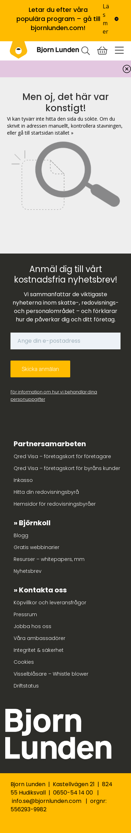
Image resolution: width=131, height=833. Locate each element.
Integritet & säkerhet (39, 650)
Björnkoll (35, 523)
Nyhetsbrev (28, 571)
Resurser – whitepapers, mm (49, 559)
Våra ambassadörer (39, 638)
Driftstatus (26, 685)
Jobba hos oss (32, 626)
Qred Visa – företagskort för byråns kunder (67, 468)
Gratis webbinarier (36, 547)
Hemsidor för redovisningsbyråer (55, 503)
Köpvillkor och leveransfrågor (50, 602)
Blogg (21, 535)
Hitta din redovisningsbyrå (46, 492)
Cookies (24, 661)
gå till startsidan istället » (45, 132)
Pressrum (25, 614)
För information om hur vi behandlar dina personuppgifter (53, 395)
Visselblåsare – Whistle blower (51, 673)
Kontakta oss (43, 590)
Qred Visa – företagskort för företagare (62, 456)
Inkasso (23, 480)
